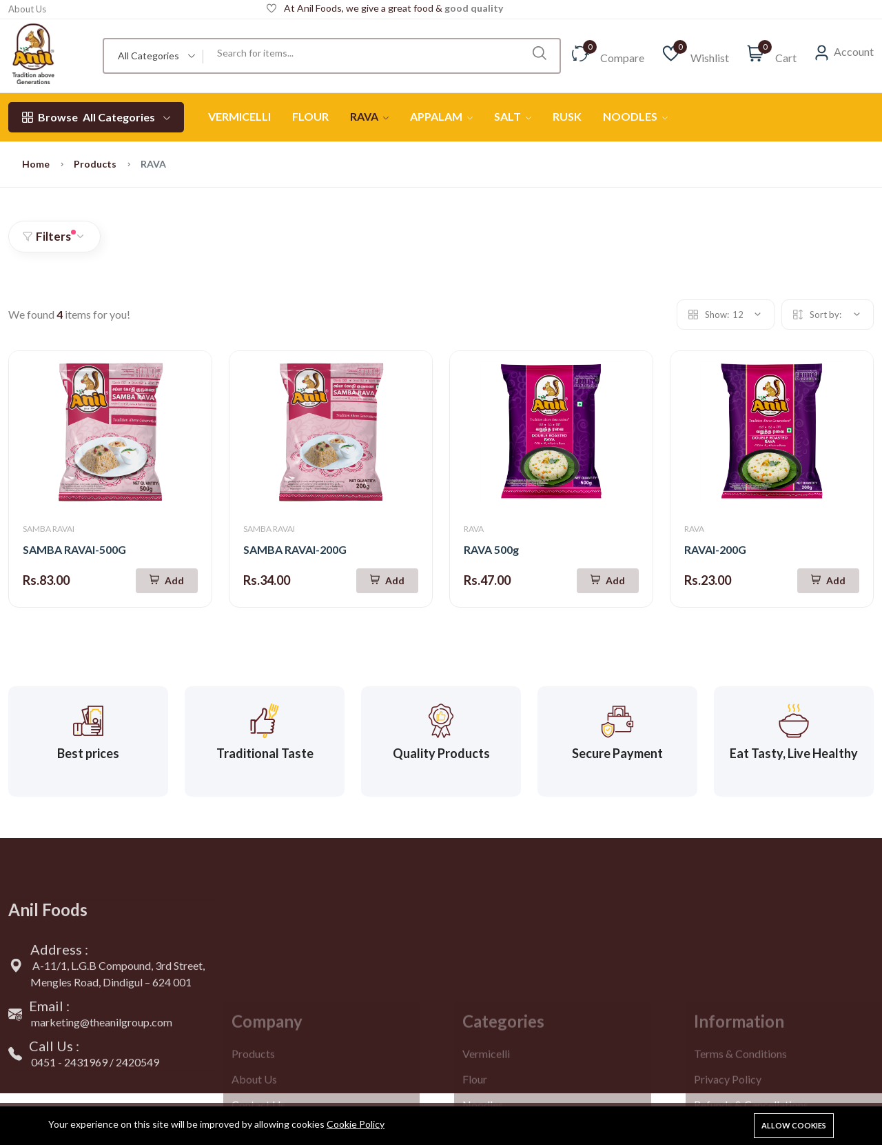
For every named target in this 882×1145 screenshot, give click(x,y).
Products (95, 164)
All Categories (96, 117)
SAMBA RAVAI (48, 529)
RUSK (567, 116)
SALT (512, 116)
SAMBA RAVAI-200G (295, 549)
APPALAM (441, 116)
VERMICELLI (239, 116)
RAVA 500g (491, 549)
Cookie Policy (355, 1124)
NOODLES (635, 116)
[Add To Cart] (167, 580)
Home (36, 164)
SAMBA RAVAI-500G (74, 549)
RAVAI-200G (715, 549)
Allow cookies (793, 1125)
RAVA (369, 116)
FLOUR (310, 116)
